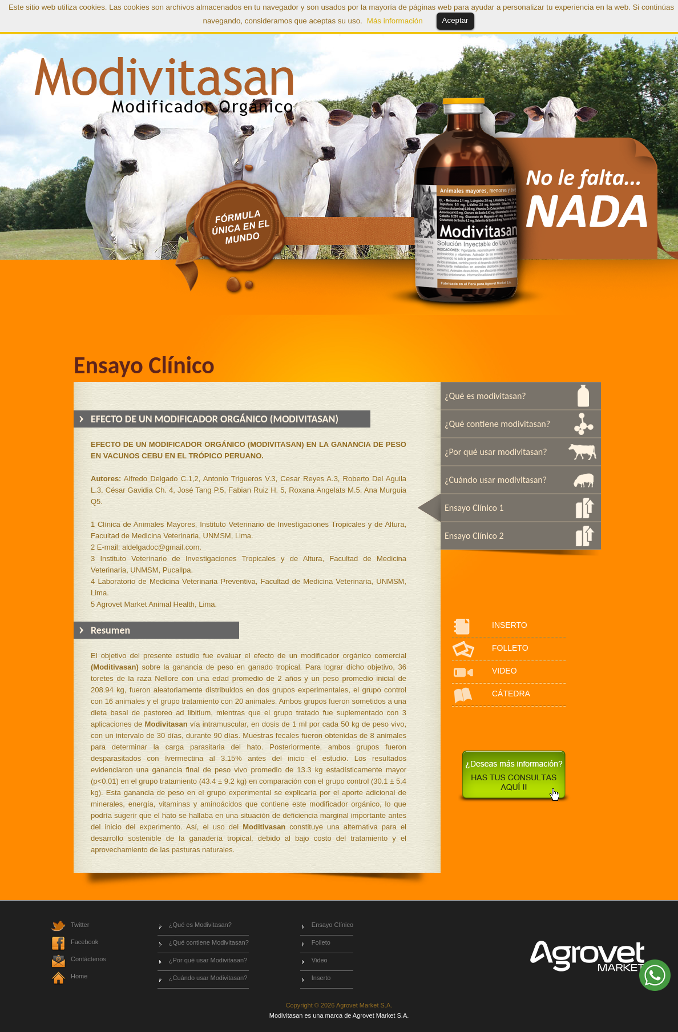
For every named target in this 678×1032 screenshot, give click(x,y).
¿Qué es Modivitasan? (200, 924)
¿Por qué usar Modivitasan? (208, 960)
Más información (395, 21)
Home (79, 976)
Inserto (321, 977)
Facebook (84, 941)
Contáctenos (88, 959)
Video (320, 960)
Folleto (321, 942)
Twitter (80, 924)
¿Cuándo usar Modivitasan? (208, 977)
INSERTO (509, 625)
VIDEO (504, 670)
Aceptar (455, 20)
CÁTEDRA (511, 693)
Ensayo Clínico (332, 924)
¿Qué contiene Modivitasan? (209, 942)
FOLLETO (510, 647)
